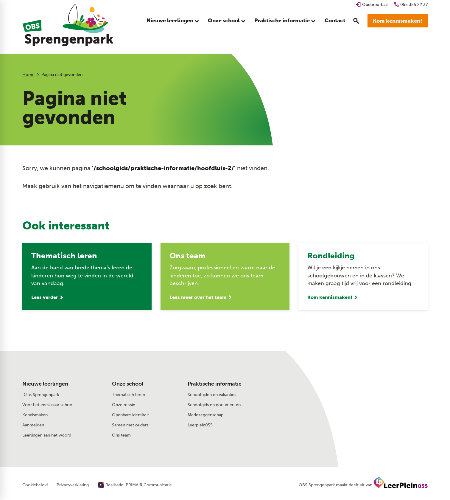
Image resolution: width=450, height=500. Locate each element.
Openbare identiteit (130, 414)
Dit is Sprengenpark (40, 394)
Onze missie (123, 404)
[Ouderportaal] (372, 4)
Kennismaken (35, 414)
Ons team (121, 435)
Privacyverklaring (73, 485)
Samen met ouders (130, 425)
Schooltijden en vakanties (212, 394)
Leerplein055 (200, 425)
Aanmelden (33, 425)
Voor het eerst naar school (48, 404)
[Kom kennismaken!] (398, 20)
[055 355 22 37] (411, 4)
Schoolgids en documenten (214, 404)
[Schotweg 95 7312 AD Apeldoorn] (366, 396)
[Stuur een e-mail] (363, 383)
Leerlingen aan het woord (46, 435)
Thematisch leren (128, 394)
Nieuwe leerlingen (45, 384)
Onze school (127, 384)
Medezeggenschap (205, 414)
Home (28, 74)
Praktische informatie (215, 384)
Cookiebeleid (35, 485)
